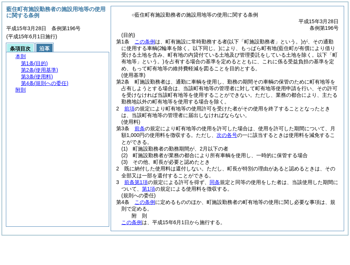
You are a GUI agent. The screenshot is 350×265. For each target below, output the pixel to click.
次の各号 (227, 135)
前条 (140, 128)
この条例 (145, 42)
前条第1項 (136, 182)
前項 (129, 109)
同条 (215, 182)
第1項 (148, 189)
